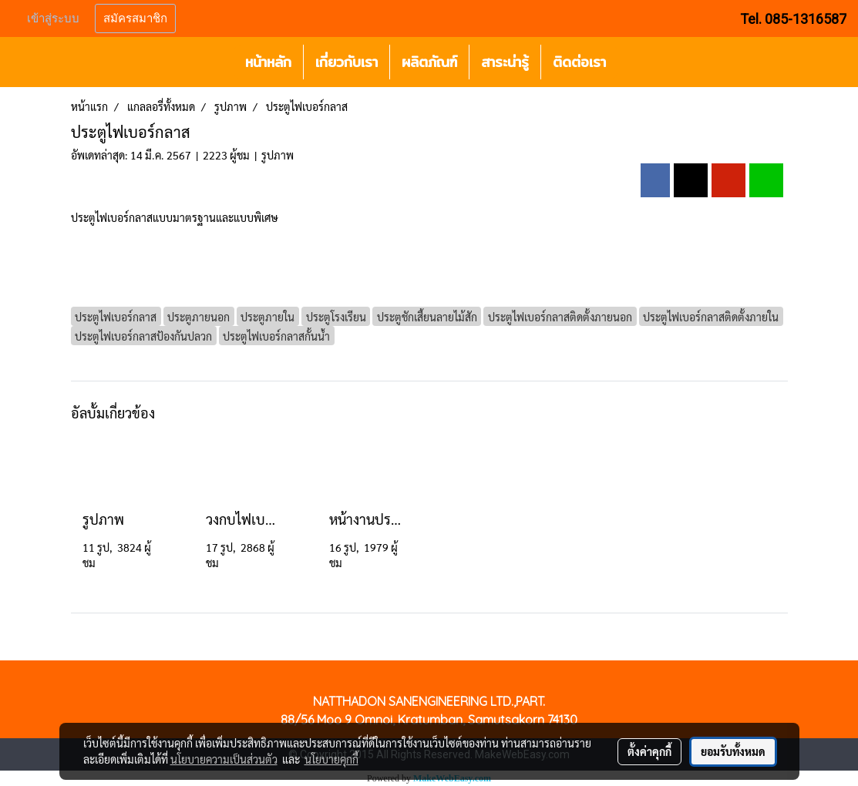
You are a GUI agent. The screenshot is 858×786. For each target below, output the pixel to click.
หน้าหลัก (268, 62)
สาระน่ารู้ (505, 62)
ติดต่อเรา (579, 62)
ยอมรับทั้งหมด (733, 751)
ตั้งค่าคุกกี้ (649, 751)
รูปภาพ (277, 155)
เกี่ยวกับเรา (346, 62)
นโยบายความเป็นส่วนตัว (224, 759)
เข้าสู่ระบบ (53, 18)
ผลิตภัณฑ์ (429, 62)
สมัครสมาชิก (135, 18)
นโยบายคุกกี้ (331, 759)
